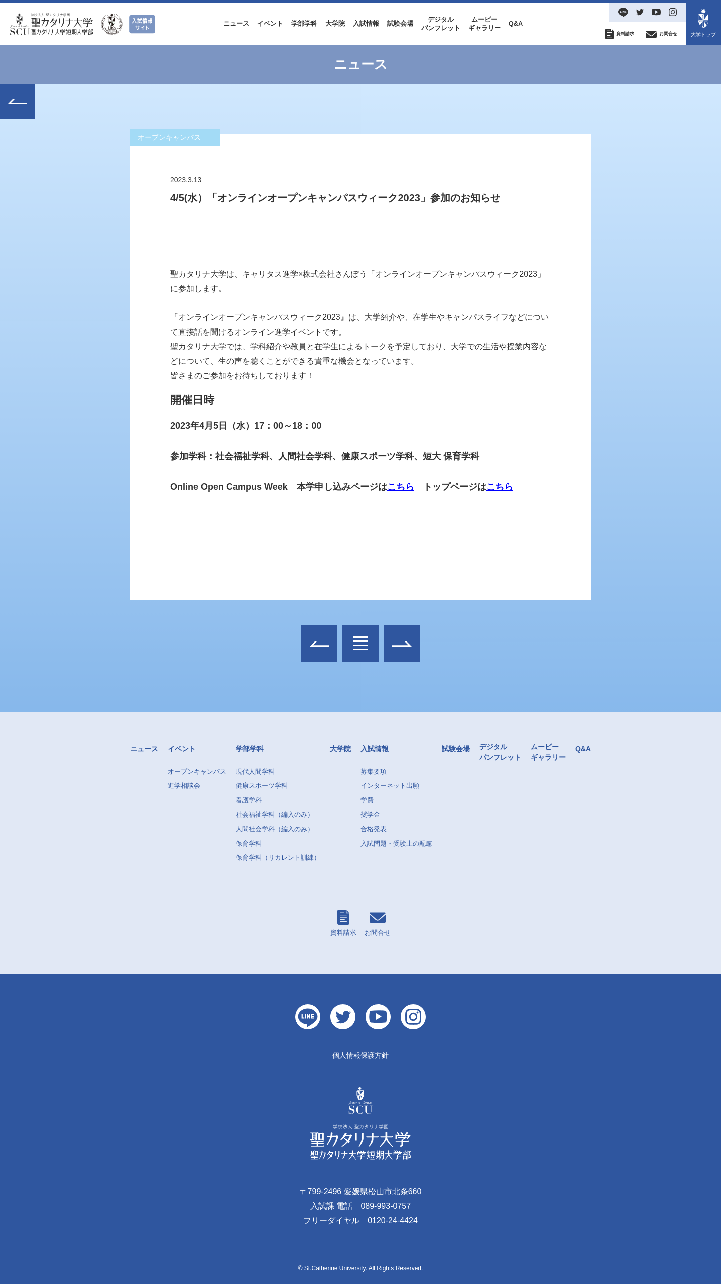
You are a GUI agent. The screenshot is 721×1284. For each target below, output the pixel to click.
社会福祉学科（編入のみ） (275, 814)
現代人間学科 (255, 771)
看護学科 (249, 800)
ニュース (236, 23)
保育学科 (249, 843)
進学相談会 (184, 785)
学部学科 (304, 23)
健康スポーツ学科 (262, 785)
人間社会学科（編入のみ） (275, 829)
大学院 (335, 23)
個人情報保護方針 (360, 1055)
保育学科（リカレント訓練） (278, 857)
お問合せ (378, 923)
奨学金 (370, 814)
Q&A (516, 23)
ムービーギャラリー (484, 24)
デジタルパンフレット (440, 24)
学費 (367, 800)
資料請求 (343, 923)
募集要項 (373, 771)
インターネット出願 (389, 785)
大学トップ (703, 23)
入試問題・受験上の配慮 (396, 843)
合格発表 (373, 829)
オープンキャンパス (197, 771)
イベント (270, 23)
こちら (400, 487)
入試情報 (366, 23)
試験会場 (400, 23)
